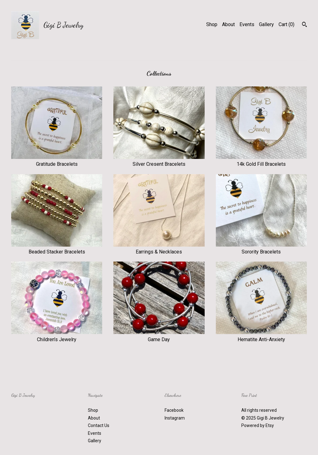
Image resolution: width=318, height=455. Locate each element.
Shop (211, 24)
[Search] (304, 25)
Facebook (174, 410)
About (228, 24)
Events (246, 24)
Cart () (286, 24)
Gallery (266, 24)
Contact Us (98, 425)
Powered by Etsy (257, 425)
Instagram (175, 418)
